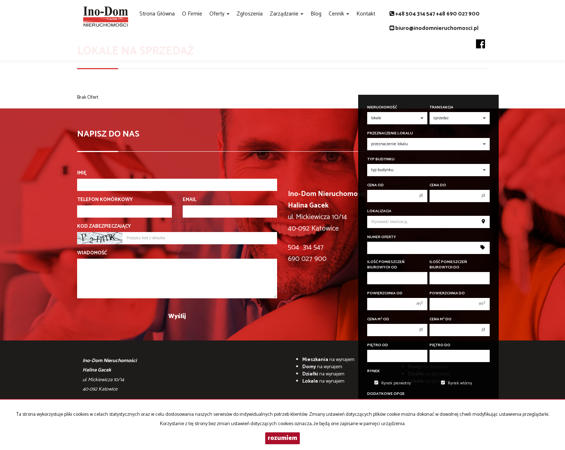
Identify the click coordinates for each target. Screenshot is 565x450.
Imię (81, 173)
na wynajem (328, 360)
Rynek (373, 371)
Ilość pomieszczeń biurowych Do (448, 264)
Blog (316, 13)
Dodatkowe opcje (386, 394)
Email (189, 200)
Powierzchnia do (447, 293)
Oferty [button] (219, 13)
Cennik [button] (339, 13)
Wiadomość (92, 253)
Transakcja (441, 107)
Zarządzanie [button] (286, 13)
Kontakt (365, 13)
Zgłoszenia (250, 13)
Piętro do (440, 345)
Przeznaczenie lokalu (390, 133)
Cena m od (378, 319)
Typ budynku (381, 159)
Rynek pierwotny (392, 383)
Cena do (438, 185)
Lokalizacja (379, 211)
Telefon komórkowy (105, 200)
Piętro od (377, 345)
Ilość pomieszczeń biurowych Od (386, 264)
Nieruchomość (382, 107)
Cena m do (440, 319)
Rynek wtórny (456, 383)
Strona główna (157, 13)
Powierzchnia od (384, 293)
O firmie (192, 13)
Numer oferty (381, 237)
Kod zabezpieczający (104, 226)
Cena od (375, 185)
